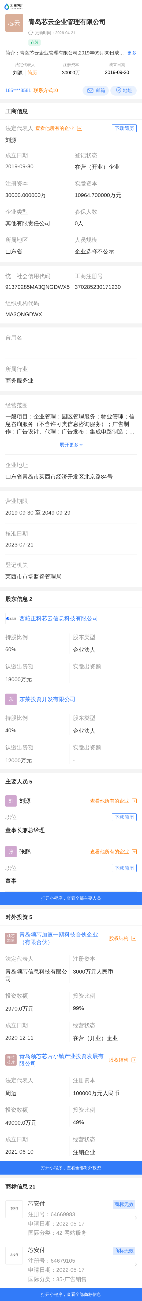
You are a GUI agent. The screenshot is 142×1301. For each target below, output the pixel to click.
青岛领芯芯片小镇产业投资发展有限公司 (61, 1060)
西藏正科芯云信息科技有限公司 (58, 618)
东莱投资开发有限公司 (47, 699)
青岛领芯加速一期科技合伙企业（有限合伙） (58, 938)
